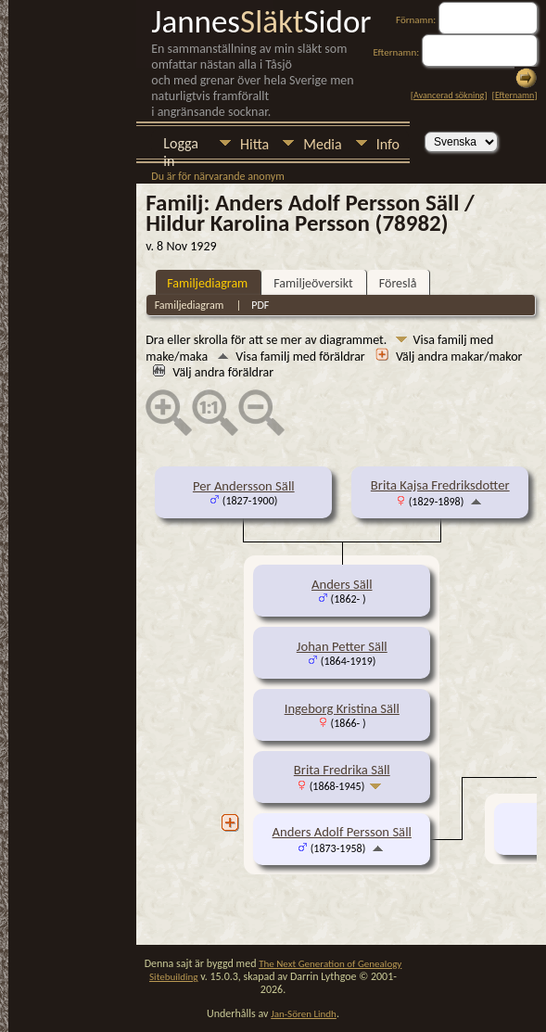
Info (388, 144)
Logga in (180, 145)
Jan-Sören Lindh (303, 1014)
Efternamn (514, 95)
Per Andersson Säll (244, 486)
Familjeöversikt (312, 283)
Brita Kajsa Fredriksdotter (440, 485)
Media (322, 144)
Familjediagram (207, 283)
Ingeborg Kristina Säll (342, 708)
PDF (260, 305)
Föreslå (398, 283)
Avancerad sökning (448, 95)
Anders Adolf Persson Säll (342, 831)
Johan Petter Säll (342, 646)
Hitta (254, 144)
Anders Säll (342, 584)
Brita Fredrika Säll (342, 769)
